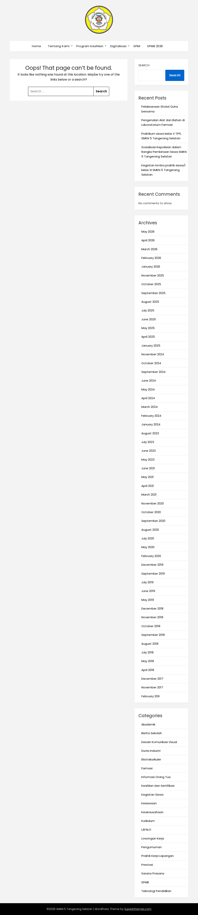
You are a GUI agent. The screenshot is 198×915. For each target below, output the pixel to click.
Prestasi (147, 865)
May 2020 (147, 547)
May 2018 (147, 661)
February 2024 (151, 416)
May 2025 (148, 328)
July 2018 (147, 652)
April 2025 (148, 337)
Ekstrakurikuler (151, 759)
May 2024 (148, 389)
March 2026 (149, 249)
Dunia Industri (150, 751)
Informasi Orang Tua (156, 777)
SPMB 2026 (155, 46)
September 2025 (153, 293)
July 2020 (147, 538)
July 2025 (147, 310)
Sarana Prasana (152, 873)
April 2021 (147, 486)
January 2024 (150, 424)
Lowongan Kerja (152, 838)
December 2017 (152, 679)
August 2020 (150, 530)
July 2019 (147, 582)
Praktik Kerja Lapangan (157, 856)
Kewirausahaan (152, 812)
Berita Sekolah (151, 733)
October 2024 (151, 363)
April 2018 (147, 670)
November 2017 (152, 687)
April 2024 (148, 398)
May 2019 (147, 600)
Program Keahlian (89, 46)
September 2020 (153, 521)
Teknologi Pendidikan (156, 891)
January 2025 (150, 346)
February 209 (150, 696)
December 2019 (152, 565)
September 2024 (153, 372)
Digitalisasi (118, 46)
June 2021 (148, 468)
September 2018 (153, 635)
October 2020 (151, 512)
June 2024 (148, 380)
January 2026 (150, 266)
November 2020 (152, 503)
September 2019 (153, 573)
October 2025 (151, 284)
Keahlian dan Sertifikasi (157, 786)
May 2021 (147, 477)
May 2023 (147, 460)
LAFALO (146, 829)
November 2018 (152, 617)
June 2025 (148, 319)
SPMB (145, 882)
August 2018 (149, 644)
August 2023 (150, 433)
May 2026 (147, 232)
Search (143, 65)
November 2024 (152, 354)
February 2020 (151, 556)
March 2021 (149, 494)
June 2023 (148, 451)
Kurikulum (148, 821)
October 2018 (150, 626)
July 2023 (147, 442)
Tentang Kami (58, 46)
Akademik (148, 724)
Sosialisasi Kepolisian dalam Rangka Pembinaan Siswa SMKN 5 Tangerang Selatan (164, 152)
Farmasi (147, 768)
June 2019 (148, 591)
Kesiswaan (149, 803)
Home (36, 46)
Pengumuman (151, 847)
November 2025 (152, 275)
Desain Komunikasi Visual (159, 742)
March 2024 (149, 407)
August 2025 (150, 302)
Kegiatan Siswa (152, 795)
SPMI (136, 46)
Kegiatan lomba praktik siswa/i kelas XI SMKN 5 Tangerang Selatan (163, 170)
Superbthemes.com (137, 909)
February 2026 (151, 258)
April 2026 (148, 240)
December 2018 (152, 608)
